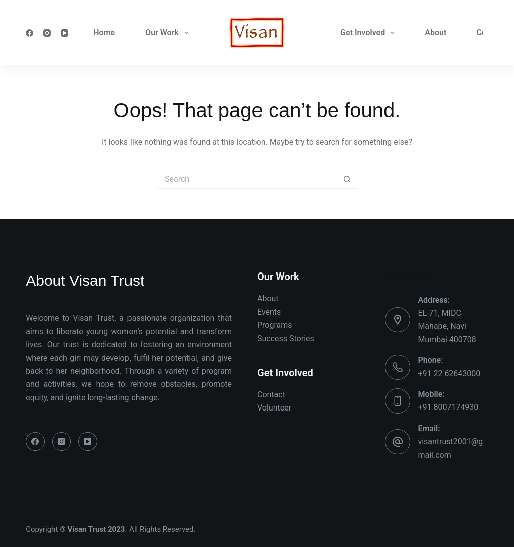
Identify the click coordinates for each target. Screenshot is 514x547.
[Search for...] (247, 179)
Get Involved (369, 33)
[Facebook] (29, 33)
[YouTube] (64, 33)
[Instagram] (47, 33)
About (435, 32)
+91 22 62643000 (449, 373)
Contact (271, 394)
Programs (274, 325)
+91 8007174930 (448, 407)
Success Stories (285, 338)
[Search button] (347, 179)
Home (104, 32)
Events (269, 312)
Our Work (168, 33)
